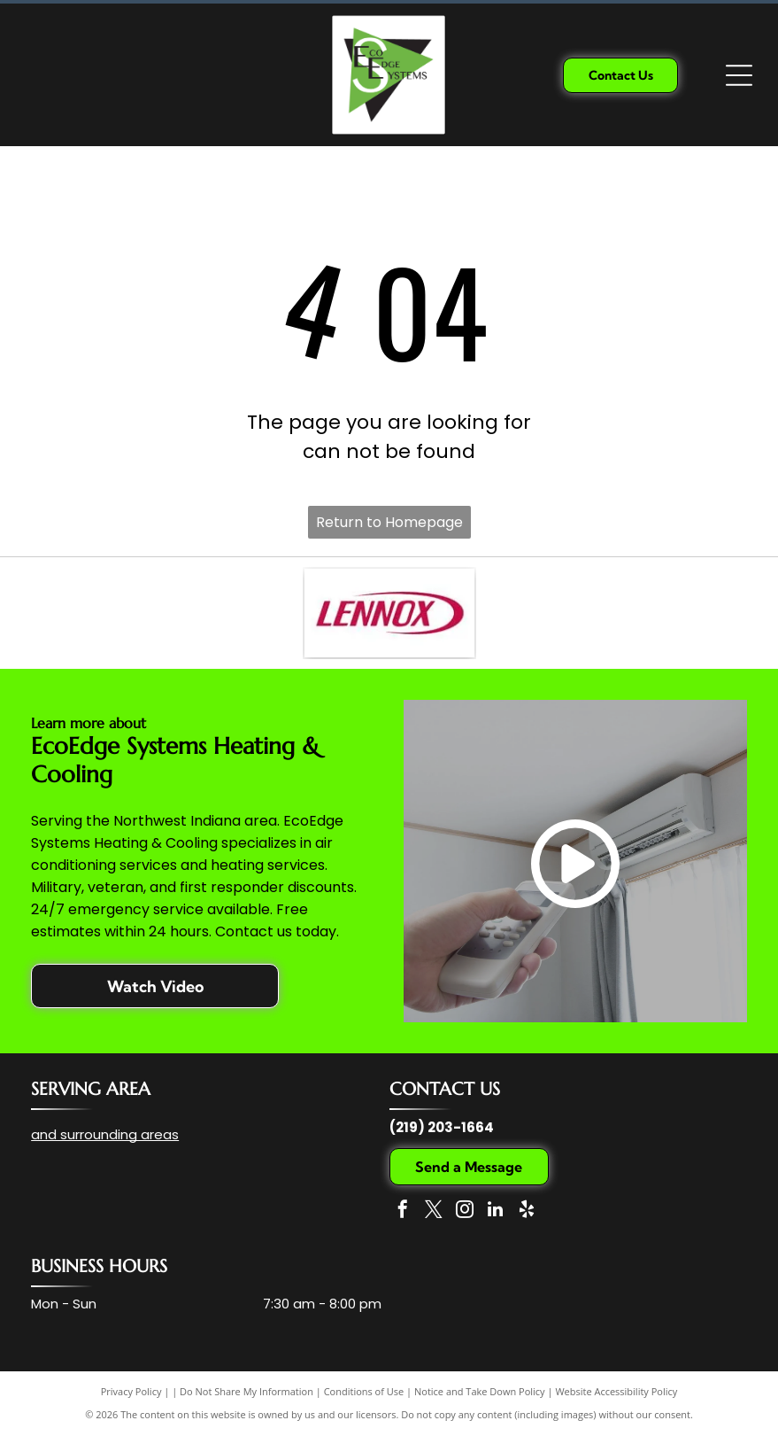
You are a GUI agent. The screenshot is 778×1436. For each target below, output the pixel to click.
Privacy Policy (131, 1391)
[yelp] (526, 1211)
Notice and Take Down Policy (479, 1391)
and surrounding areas (105, 1134)
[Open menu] (739, 75)
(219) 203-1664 (441, 1127)
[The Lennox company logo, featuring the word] (389, 613)
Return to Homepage (389, 522)
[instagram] (464, 1211)
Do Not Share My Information (246, 1391)
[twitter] (433, 1211)
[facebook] (402, 1211)
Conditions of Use (364, 1391)
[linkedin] (495, 1211)
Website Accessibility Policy (616, 1391)
